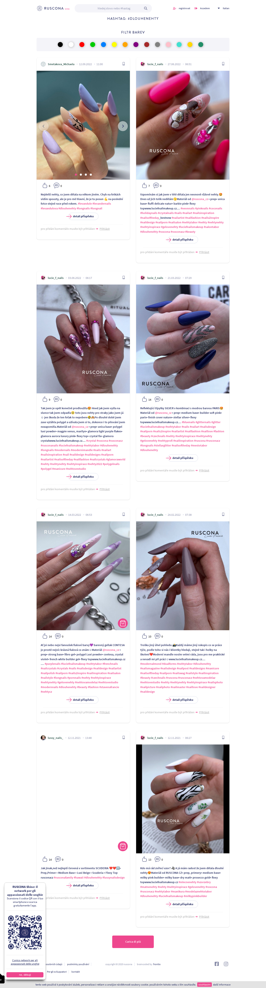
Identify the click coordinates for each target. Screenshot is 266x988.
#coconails (215, 208)
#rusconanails (49, 445)
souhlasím (204, 984)
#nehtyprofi (165, 440)
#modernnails (49, 687)
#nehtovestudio (76, 469)
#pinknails (201, 208)
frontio (157, 964)
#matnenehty (148, 887)
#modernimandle (82, 450)
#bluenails (188, 422)
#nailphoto (163, 687)
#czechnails (158, 436)
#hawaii (79, 877)
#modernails (62, 450)
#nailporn (161, 222)
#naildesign (147, 222)
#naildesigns (93, 454)
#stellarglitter (162, 445)
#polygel (46, 469)
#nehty (202, 222)
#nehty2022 (94, 464)
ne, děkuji (25, 974)
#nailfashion (193, 218)
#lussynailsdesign (113, 877)
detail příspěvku (81, 216)
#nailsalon (174, 222)
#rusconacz (178, 232)
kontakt (75, 971)
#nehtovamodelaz (86, 682)
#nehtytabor (190, 222)
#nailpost (183, 668)
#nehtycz (46, 691)
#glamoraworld (115, 459)
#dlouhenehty (67, 208)
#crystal (91, 440)
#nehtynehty (216, 222)
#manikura (178, 891)
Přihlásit (105, 229)
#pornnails (74, 678)
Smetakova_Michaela (61, 64)
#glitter (215, 422)
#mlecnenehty (187, 882)
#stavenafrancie (109, 687)
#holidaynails (148, 213)
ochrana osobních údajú (49, 964)
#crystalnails (166, 213)
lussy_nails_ (55, 738)
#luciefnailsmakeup (191, 227)
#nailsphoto (215, 682)
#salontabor (211, 227)
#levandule (85, 203)
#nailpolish (48, 673)
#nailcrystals (98, 459)
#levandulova (49, 208)
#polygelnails (111, 464)
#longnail (96, 208)
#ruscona (164, 232)
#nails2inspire (210, 218)
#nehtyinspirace (150, 227)
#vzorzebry (204, 882)
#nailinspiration (183, 440)
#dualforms (169, 664)
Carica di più (133, 942)
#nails (178, 213)
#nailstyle (47, 678)
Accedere (205, 8)
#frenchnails (110, 664)
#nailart (187, 213)
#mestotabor (199, 445)
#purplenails (52, 664)
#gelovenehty (169, 227)
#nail (66, 454)
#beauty (190, 232)
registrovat (184, 8)
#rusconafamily (63, 877)
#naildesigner (207, 687)
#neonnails (188, 208)
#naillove (207, 431)
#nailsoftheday (149, 218)
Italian (226, 8)
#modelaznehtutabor (198, 891)
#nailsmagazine (150, 668)
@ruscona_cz (200, 199)
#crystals (62, 668)
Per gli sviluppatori (57, 971)
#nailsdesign (208, 427)
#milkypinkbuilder (195, 896)
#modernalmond (150, 664)
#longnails (83, 208)
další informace (221, 984)
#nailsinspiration (203, 213)
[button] (75, 175)
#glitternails (203, 422)
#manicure (58, 469)
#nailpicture (147, 687)
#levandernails (101, 203)
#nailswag (178, 673)
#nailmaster (178, 687)
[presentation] (44, 126)
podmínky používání (78, 964)
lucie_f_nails (155, 64)
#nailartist (178, 218)
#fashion (218, 431)
